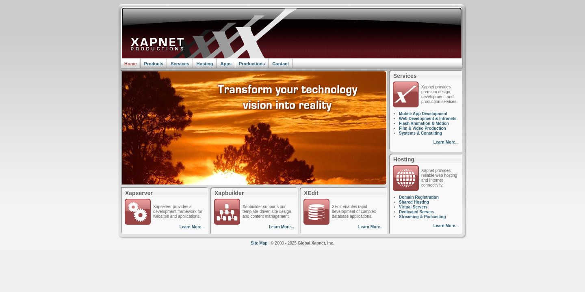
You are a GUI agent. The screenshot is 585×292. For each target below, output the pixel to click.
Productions (252, 63)
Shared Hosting (414, 202)
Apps (226, 63)
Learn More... (192, 227)
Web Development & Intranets (428, 118)
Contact (280, 63)
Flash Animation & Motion (424, 123)
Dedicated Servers (416, 212)
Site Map (259, 243)
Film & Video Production (422, 128)
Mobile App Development (423, 114)
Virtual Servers (413, 207)
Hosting (205, 63)
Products (154, 63)
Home (130, 63)
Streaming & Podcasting (422, 217)
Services (180, 63)
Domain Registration (419, 197)
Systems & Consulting (420, 133)
